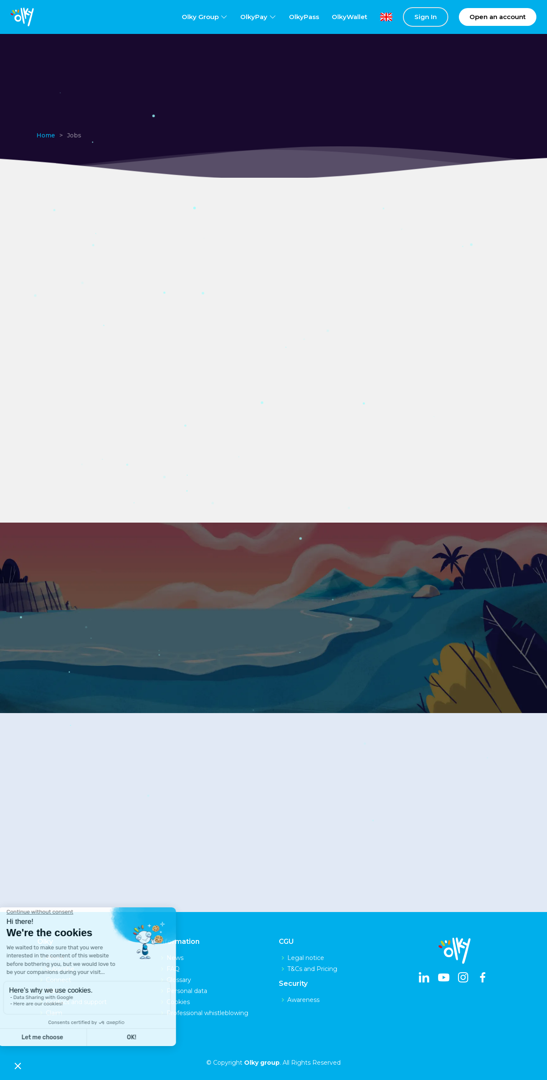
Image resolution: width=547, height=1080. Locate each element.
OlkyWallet (349, 17)
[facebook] (482, 978)
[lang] (379, 16)
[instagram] (463, 978)
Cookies (178, 1002)
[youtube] (443, 978)
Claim (54, 1013)
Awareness (303, 1000)
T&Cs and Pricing (312, 969)
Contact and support (76, 1002)
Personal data (187, 991)
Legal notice (305, 958)
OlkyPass (304, 17)
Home (45, 135)
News (175, 958)
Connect (58, 980)
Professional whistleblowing (207, 1013)
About (55, 958)
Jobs (52, 991)
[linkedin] (424, 978)
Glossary (179, 980)
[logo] (22, 17)
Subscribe (60, 969)
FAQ (173, 969)
